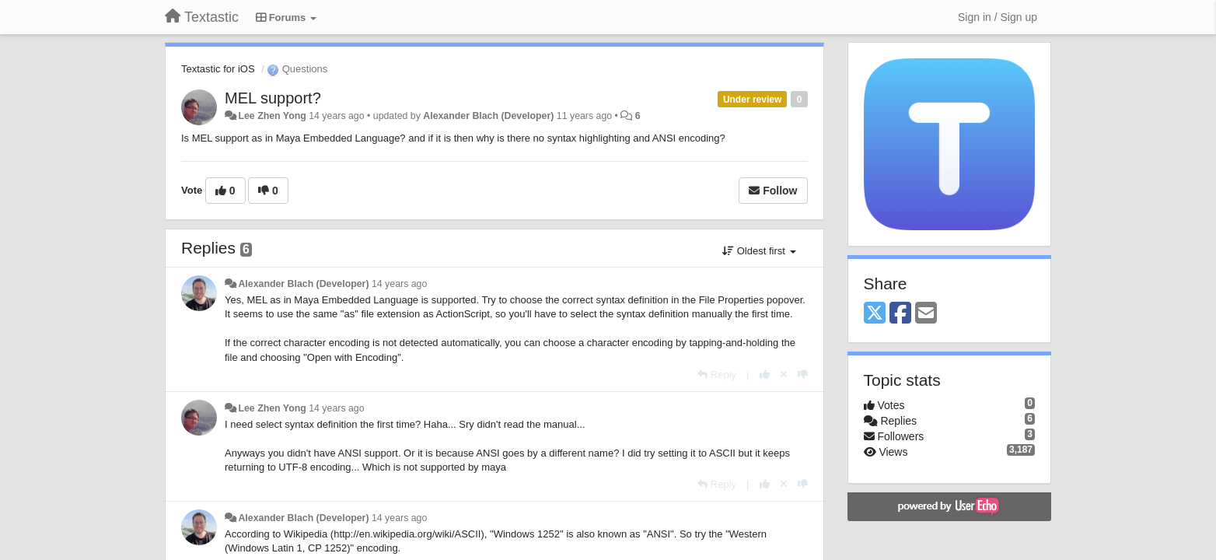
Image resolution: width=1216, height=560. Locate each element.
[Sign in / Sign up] (997, 17)
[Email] (926, 313)
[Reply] (716, 374)
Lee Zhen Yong (272, 115)
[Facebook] (900, 313)
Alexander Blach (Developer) (488, 115)
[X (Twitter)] (875, 313)
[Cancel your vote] (784, 374)
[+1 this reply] (765, 374)
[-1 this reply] (803, 374)
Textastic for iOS (218, 69)
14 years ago (399, 283)
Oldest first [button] (758, 251)
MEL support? (273, 98)
